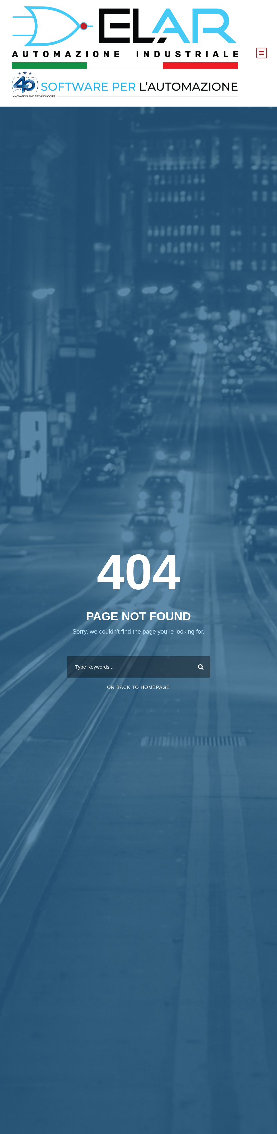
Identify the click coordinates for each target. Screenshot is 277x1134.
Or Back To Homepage (138, 687)
